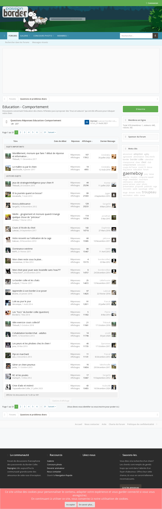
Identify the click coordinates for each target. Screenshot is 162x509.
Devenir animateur (55, 468)
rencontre (127, 189)
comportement (129, 165)
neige (125, 179)
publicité (148, 186)
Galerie (24, 35)
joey (146, 174)
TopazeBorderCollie (21, 388)
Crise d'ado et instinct (23, 385)
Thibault (15, 159)
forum (146, 169)
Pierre (107, 312)
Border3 (16, 314)
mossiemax (17, 262)
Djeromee (105, 343)
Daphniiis (106, 227)
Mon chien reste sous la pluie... (27, 259)
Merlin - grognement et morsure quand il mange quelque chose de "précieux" (36, 216)
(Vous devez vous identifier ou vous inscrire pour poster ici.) (93, 406)
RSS (80, 122)
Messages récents (40, 42)
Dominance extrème (22, 248)
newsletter (133, 179)
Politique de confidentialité (140, 424)
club (149, 162)
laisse (151, 174)
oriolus (15, 220)
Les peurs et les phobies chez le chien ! (31, 343)
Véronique (16, 304)
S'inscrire (140, 109)
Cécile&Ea (105, 154)
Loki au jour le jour (21, 301)
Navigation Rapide (63, 475)
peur (139, 184)
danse (149, 167)
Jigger (107, 193)
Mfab (92, 123)
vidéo (136, 195)
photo (144, 184)
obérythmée (139, 182)
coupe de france (130, 167)
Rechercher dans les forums (17, 42)
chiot (143, 162)
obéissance (128, 182)
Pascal (107, 301)
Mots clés (132, 148)
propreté (139, 186)
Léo (14, 357)
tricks (138, 192)
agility (146, 154)
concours (141, 165)
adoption (138, 153)
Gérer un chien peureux (23, 364)
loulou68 (106, 385)
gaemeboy (133, 173)
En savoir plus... (86, 504)
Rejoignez (11, 468)
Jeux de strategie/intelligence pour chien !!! (32, 182)
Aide (104, 424)
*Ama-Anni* (17, 272)
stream (132, 192)
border (126, 159)
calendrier (149, 159)
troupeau (149, 192)
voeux (142, 195)
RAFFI (14, 251)
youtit (107, 333)
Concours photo (42, 35)
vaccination (128, 195)
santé (135, 189)
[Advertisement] (81, 70)
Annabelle (16, 196)
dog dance (127, 169)
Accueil (78, 424)
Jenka (14, 367)
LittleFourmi (105, 280)
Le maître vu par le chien (24, 166)
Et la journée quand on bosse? (27, 193)
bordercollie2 (104, 259)
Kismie (107, 182)
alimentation (138, 156)
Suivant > (52, 132)
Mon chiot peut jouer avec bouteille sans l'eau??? (36, 269)
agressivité (127, 156)
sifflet (151, 189)
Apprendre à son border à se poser (29, 290)
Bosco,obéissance (21, 203)
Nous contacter (92, 424)
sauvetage (143, 189)
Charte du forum (117, 424)
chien (137, 162)
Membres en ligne (137, 120)
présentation (128, 186)
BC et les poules (20, 375)
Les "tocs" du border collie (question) (30, 312)
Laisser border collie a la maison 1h (114, 121)
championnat (128, 162)
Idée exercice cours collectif (26, 322)
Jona (14, 346)
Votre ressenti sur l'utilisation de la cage (31, 238)
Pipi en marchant (20, 354)
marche (126, 177)
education (137, 169)
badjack (15, 283)
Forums (13, 35)
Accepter (70, 504)
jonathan (106, 215)
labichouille (17, 169)
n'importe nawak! (146, 177)
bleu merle (150, 156)
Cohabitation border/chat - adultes (29, 333)
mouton (134, 177)
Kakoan (15, 241)
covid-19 (142, 167)
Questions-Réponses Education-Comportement (36, 120)
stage (125, 192)
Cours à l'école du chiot (23, 227)
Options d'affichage (60, 400)
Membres (62, 35)
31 (45, 132)
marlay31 (16, 378)
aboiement (127, 154)
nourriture (143, 179)
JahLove (106, 238)
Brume (15, 293)
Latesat (15, 230)
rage (155, 186)
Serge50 (15, 206)
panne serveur (129, 184)
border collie (136, 159)
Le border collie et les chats (25, 280)
